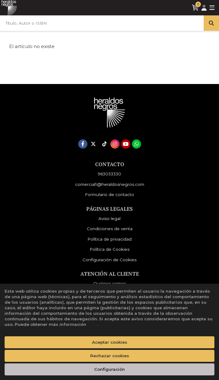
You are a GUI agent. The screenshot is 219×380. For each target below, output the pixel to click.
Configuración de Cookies (109, 259)
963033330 (109, 173)
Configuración (109, 369)
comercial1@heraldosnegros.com (109, 184)
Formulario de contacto (109, 194)
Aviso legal (109, 218)
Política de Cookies (109, 249)
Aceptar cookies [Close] (109, 342)
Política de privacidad (109, 239)
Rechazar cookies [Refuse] (109, 355)
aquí (92, 324)
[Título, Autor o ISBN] (102, 23)
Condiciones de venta (110, 228)
